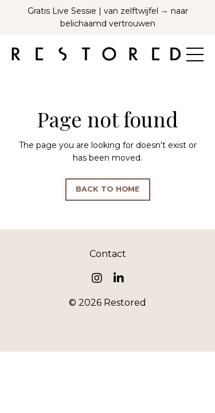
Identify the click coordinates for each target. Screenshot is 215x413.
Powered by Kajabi (108, 322)
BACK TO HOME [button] (108, 189)
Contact (107, 253)
